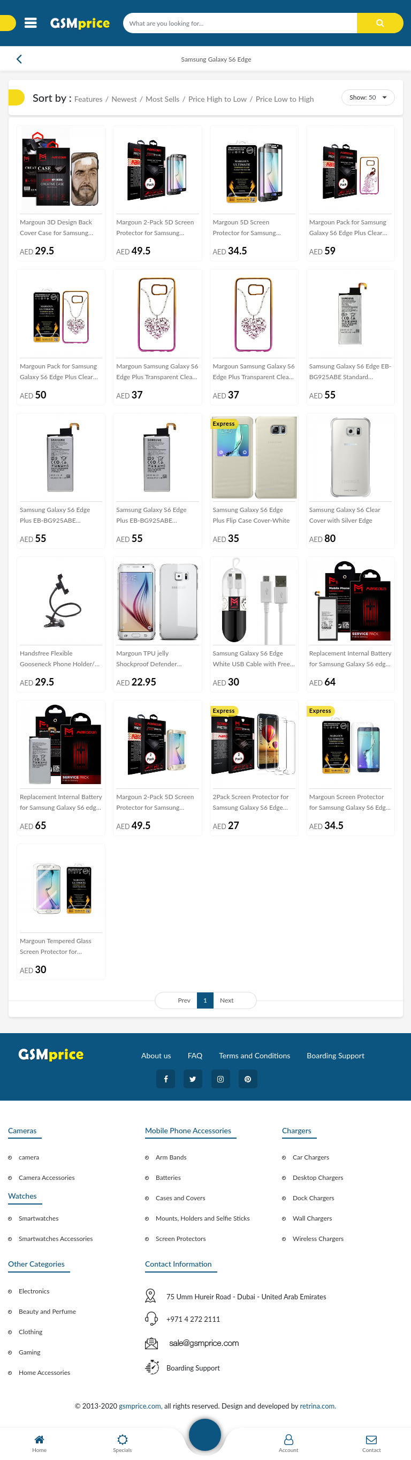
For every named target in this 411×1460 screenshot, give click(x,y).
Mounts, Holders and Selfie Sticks (203, 1218)
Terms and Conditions (254, 1055)
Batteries (168, 1177)
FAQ (195, 1055)
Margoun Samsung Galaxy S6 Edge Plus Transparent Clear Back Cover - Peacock (254, 372)
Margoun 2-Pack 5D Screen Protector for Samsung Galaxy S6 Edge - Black (155, 228)
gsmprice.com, (141, 1406)
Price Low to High (285, 98)
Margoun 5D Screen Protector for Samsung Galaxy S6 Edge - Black (245, 228)
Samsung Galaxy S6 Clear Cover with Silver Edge (344, 515)
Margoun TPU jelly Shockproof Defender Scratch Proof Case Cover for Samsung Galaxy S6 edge (156, 659)
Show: (358, 97)
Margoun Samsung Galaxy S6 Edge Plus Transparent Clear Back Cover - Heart (157, 372)
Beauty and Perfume (47, 1311)
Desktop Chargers (318, 1177)
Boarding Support (335, 1055)
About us (156, 1055)
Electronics (34, 1291)
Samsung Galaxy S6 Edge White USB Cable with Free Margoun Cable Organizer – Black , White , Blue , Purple (252, 659)
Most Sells (162, 98)
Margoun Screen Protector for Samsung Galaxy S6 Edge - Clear (349, 803)
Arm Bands (171, 1157)
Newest (123, 98)
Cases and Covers (181, 1198)
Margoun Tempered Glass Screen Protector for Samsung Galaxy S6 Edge (56, 947)
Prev (184, 1000)
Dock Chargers (313, 1198)
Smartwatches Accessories (56, 1239)
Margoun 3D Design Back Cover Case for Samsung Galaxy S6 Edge (56, 228)
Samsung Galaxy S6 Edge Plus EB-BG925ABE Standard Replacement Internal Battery (55, 516)
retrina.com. (318, 1406)
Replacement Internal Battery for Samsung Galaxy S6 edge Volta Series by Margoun (61, 803)
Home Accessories (44, 1372)
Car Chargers (311, 1157)
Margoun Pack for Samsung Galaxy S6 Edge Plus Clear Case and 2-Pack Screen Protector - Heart (347, 228)
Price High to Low (217, 98)
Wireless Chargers (318, 1239)
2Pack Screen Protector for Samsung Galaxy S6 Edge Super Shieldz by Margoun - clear (252, 803)
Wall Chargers (312, 1218)
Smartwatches (38, 1218)
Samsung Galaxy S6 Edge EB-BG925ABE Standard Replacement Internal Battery (350, 372)
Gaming (29, 1352)
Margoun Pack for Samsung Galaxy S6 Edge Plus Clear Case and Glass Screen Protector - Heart (58, 372)
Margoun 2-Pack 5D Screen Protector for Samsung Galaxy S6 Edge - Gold (155, 803)
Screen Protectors (181, 1239)
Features (88, 98)
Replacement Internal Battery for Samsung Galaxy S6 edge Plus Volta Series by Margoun (350, 659)
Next (227, 1000)
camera (29, 1157)
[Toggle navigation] (30, 23)
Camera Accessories (47, 1177)
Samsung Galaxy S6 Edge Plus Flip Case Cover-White (251, 515)
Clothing (30, 1332)
